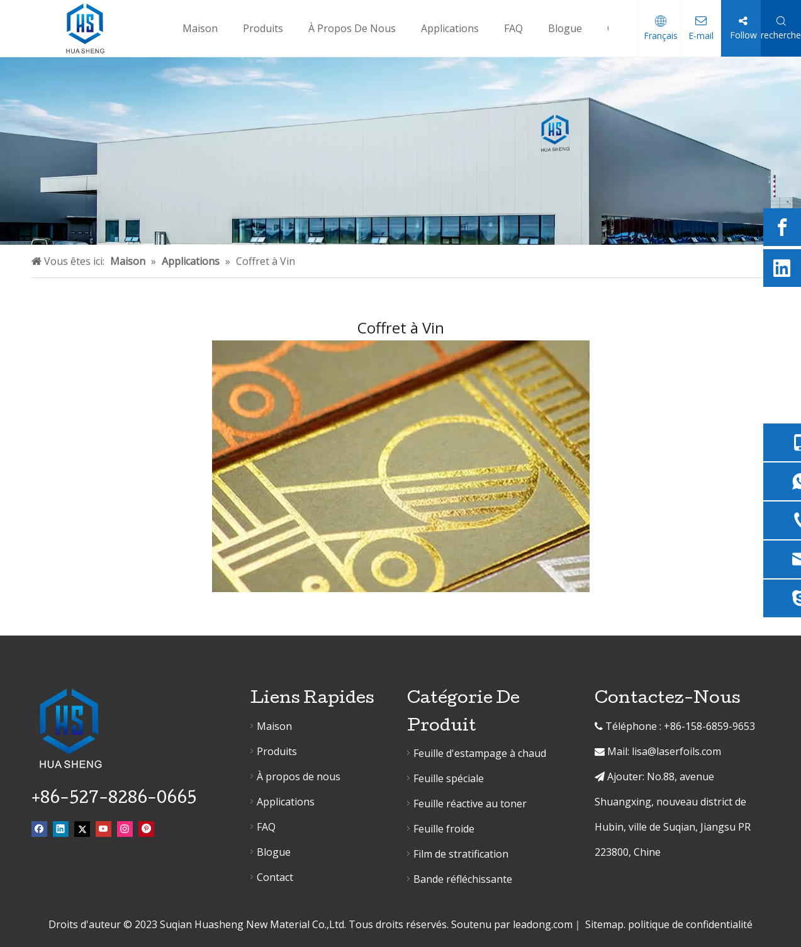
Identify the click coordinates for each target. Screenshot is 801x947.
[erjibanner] (400, 151)
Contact (275, 877)
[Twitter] (82, 828)
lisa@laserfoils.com (676, 751)
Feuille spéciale (448, 778)
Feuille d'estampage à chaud (479, 753)
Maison (274, 726)
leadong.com (543, 924)
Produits (277, 751)
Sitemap (604, 924)
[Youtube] (103, 828)
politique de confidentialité (690, 924)
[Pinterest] (146, 828)
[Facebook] (782, 227)
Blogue (274, 852)
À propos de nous (298, 776)
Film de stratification (460, 854)
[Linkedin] (782, 268)
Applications (286, 802)
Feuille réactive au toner (470, 803)
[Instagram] (125, 828)
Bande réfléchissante (462, 879)
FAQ (266, 827)
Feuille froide (443, 829)
